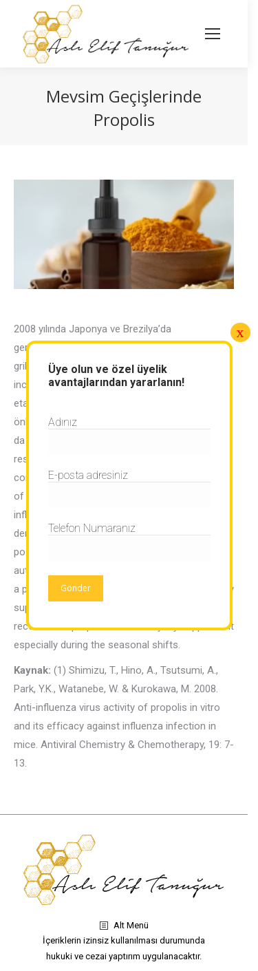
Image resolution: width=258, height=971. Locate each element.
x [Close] (240, 332)
